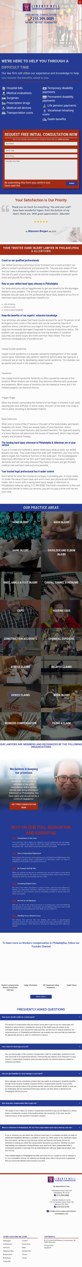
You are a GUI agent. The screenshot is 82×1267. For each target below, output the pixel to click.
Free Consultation (41, 52)
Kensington (7, 1241)
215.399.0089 (41, 18)
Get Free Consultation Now (24, 806)
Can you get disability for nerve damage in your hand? (22, 1074)
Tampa (24, 1258)
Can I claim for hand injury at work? (15, 1047)
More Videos (41, 997)
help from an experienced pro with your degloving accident (49, 1148)
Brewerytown (7, 1254)
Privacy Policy (48, 1245)
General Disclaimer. (31, 185)
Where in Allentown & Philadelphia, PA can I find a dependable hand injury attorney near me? (37, 1128)
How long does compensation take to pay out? (19, 1103)
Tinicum (24, 1254)
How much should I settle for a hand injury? (18, 1017)
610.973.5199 (61, 1207)
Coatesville (7, 1261)
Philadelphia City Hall (31, 1156)
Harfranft (6, 1247)
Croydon (25, 1241)
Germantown (7, 1244)
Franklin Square (15, 1156)
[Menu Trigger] (80, 2)
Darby (24, 1247)
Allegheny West (8, 1251)
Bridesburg (7, 1258)
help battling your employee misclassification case (24, 1145)
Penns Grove (26, 1244)
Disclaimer (47, 1248)
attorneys (25, 1138)
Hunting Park (26, 1251)
